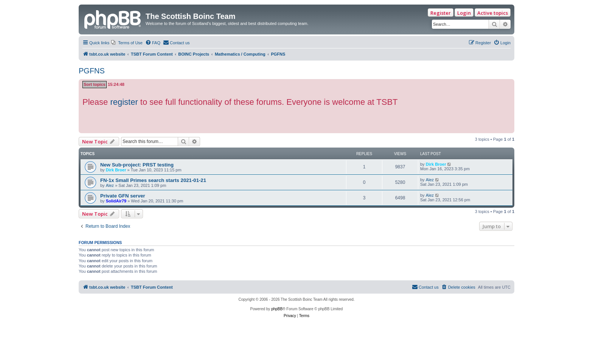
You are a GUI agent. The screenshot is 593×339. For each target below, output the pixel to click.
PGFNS (92, 71)
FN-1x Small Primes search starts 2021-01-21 (153, 180)
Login (464, 12)
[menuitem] (127, 42)
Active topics (492, 12)
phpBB (277, 309)
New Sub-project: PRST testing (137, 165)
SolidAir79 (116, 201)
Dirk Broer (116, 170)
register (124, 102)
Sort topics (94, 84)
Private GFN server (122, 196)
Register (440, 12)
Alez (110, 185)
